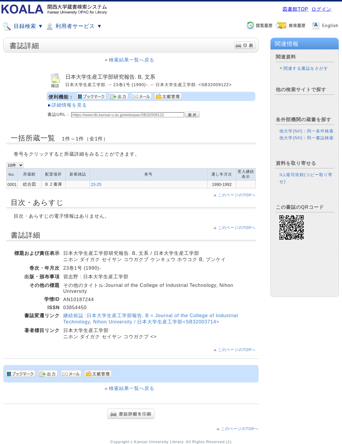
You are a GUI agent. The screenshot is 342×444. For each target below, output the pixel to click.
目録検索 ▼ (22, 26)
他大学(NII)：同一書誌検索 (306, 137)
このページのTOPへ (237, 195)
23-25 (96, 184)
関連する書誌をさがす (306, 68)
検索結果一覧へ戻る (131, 59)
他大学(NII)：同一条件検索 (306, 131)
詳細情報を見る (69, 105)
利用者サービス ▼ (73, 26)
